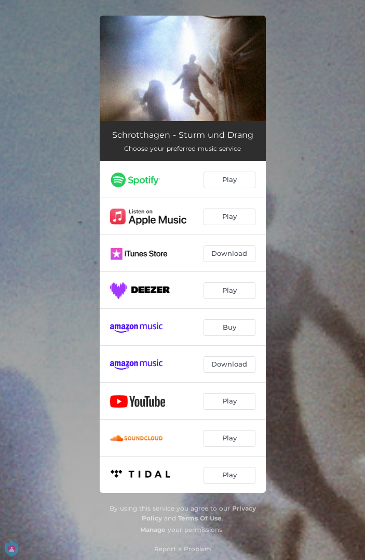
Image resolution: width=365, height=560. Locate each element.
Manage (153, 529)
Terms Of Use (200, 518)
